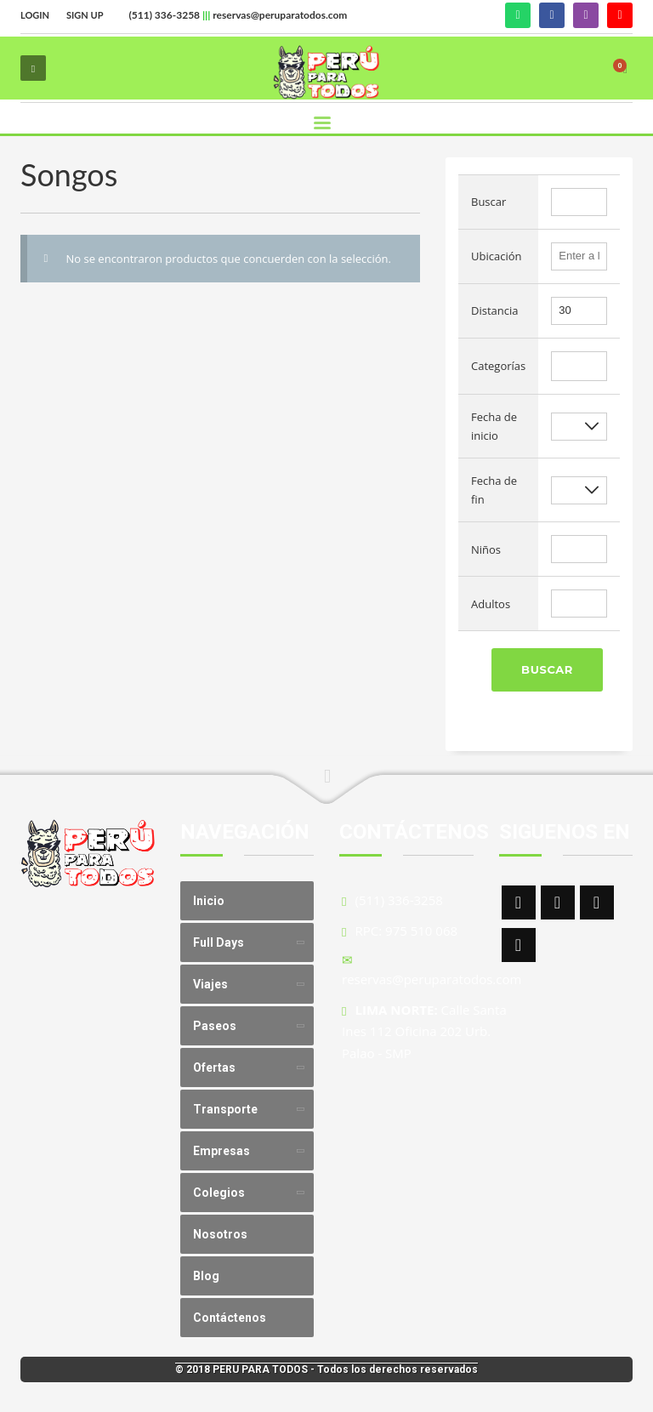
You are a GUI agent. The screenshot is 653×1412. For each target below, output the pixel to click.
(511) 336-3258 (164, 15)
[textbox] (560, 367)
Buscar (547, 669)
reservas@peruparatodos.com (280, 15)
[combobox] (579, 366)
